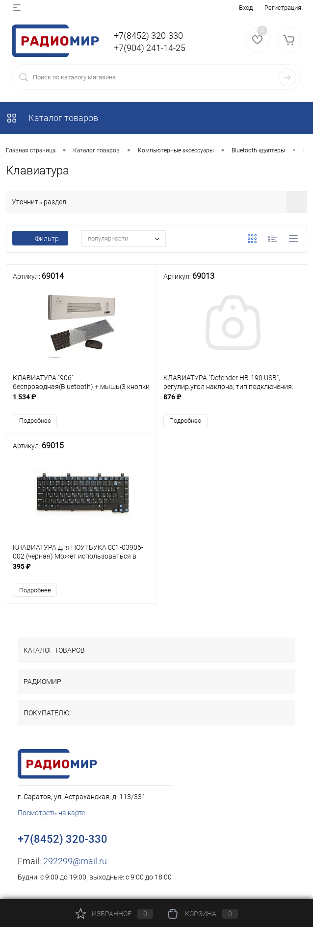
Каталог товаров (52, 118)
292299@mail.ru (75, 861)
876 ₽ (232, 402)
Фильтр (40, 239)
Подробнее (35, 420)
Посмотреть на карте (51, 813)
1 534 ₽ (81, 402)
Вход (246, 7)
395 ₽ (81, 571)
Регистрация (282, 7)
